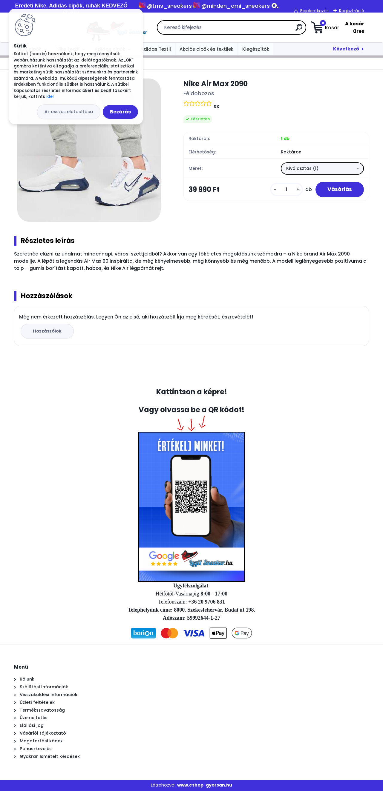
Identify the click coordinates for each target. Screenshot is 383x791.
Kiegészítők (255, 49)
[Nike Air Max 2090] (89, 150)
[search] (258, 30)
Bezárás (120, 111)
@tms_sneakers (169, 6)
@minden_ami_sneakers (235, 6)
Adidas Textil (155, 49)
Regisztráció (351, 11)
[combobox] (322, 168)
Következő (346, 49)
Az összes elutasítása (69, 112)
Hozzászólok (47, 331)
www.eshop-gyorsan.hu (204, 785)
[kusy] (286, 189)
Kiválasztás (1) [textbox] (302, 168)
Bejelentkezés (314, 11)
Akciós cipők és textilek (206, 49)
